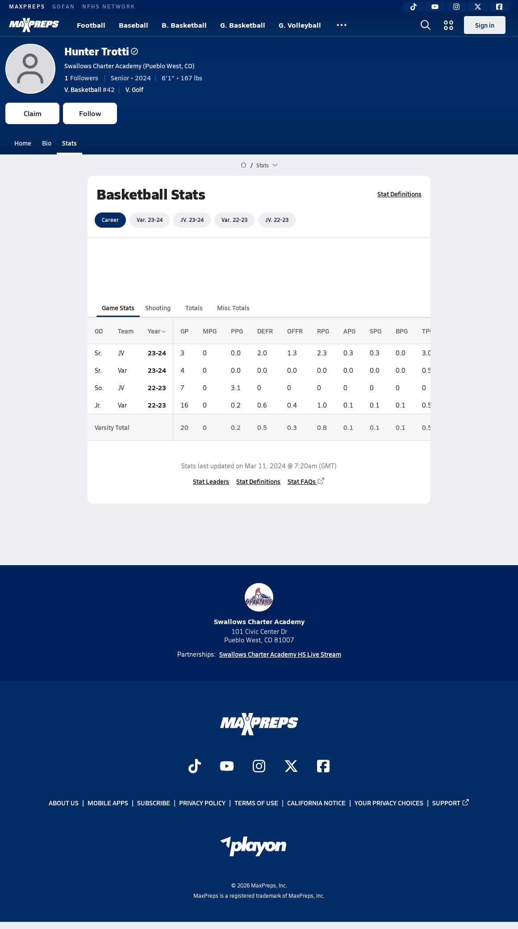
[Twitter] (478, 7)
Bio (46, 142)
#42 (89, 89)
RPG (323, 331)
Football (91, 25)
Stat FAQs (306, 481)
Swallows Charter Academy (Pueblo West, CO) (129, 66)
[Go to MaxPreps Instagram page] (259, 767)
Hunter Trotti (101, 51)
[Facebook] (499, 7)
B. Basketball (184, 25)
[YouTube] (435, 7)
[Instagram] (456, 7)
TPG (428, 331)
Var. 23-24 (150, 219)
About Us (64, 803)
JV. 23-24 (192, 219)
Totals (194, 307)
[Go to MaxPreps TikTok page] (195, 767)
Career (110, 219)
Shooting (158, 307)
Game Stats (118, 307)
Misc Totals (233, 307)
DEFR (265, 331)
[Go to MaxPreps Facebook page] (323, 767)
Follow (90, 113)
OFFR (295, 331)
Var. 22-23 (234, 219)
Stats (69, 142)
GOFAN (63, 6)
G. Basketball (242, 25)
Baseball (133, 25)
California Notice (316, 803)
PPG (237, 331)
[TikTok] (413, 7)
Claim (33, 113)
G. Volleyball (300, 25)
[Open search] (425, 25)
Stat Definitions (399, 193)
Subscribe (153, 803)
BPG (402, 331)
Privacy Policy (202, 803)
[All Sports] (341, 25)
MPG (210, 331)
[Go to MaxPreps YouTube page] (227, 767)
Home (22, 142)
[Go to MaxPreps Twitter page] (291, 767)
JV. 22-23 (276, 219)
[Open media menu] (448, 25)
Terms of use (256, 803)
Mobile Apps (108, 803)
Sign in (484, 25)
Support (451, 803)
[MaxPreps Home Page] (243, 165)
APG (349, 331)
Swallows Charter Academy (259, 604)
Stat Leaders (211, 481)
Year (157, 331)
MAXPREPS (27, 6)
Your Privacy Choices (389, 803)
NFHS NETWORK (108, 6)
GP (184, 331)
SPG (375, 331)
